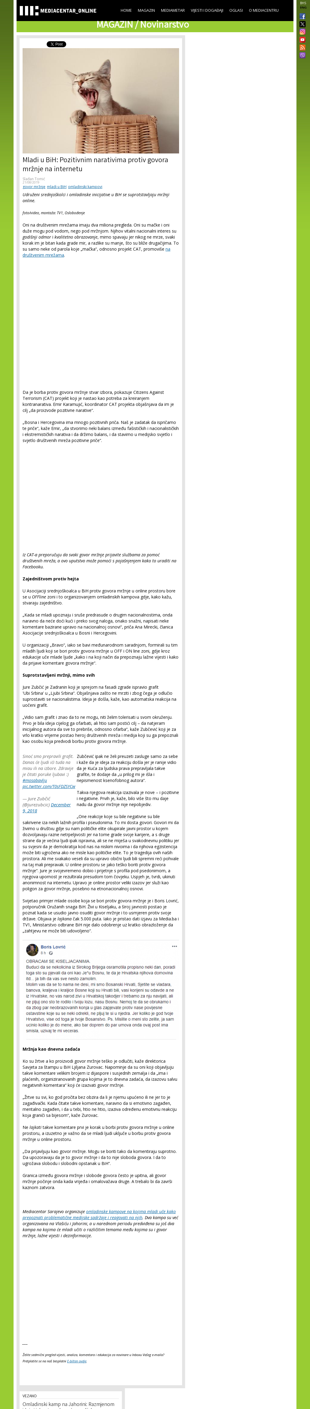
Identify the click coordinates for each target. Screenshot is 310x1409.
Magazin (146, 10)
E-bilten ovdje (76, 1361)
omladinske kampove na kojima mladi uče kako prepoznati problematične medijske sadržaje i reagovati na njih (99, 1214)
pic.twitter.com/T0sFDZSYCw (49, 786)
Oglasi (236, 10)
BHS (303, 3)
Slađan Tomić (34, 178)
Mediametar (173, 10)
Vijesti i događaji (207, 10)
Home (126, 10)
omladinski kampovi (85, 186)
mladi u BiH (57, 186)
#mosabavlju (35, 780)
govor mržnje (34, 186)
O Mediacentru (264, 10)
